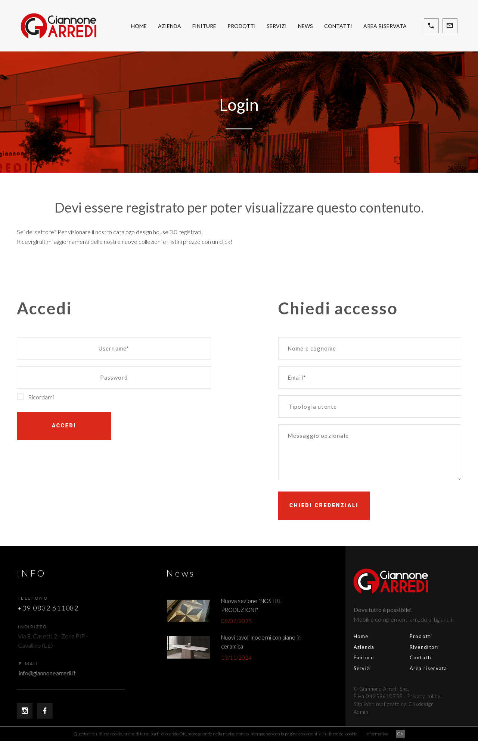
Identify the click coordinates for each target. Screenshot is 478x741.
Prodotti (241, 26)
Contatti (338, 26)
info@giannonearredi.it (53, 672)
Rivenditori (397, 647)
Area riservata (385, 26)
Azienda (169, 26)
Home (139, 26)
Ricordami (35, 397)
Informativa (377, 734)
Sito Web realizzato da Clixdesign (367, 704)
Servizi (277, 26)
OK (400, 734)
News (305, 26)
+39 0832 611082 (52, 608)
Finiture (204, 26)
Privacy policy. (398, 696)
